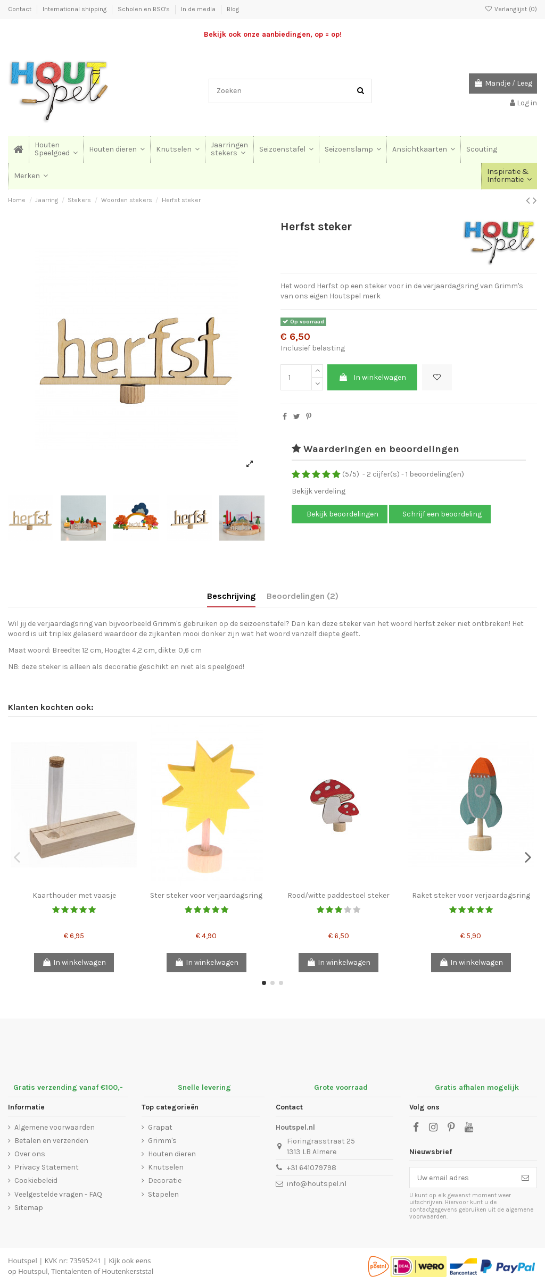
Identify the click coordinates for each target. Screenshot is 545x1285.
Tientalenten (71, 1271)
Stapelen (163, 1194)
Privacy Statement (46, 1167)
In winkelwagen (372, 377)
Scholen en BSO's (144, 9)
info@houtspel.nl (316, 1183)
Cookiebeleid (35, 1180)
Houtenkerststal (127, 1271)
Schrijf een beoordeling (442, 514)
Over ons (29, 1153)
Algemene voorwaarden (54, 1127)
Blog (233, 9)
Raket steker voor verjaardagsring (471, 895)
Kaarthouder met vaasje (74, 895)
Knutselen (166, 1167)
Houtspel (22, 1260)
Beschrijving (231, 596)
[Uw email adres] (462, 1177)
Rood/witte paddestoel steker (338, 895)
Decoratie (164, 1180)
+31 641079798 (311, 1167)
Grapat (160, 1127)
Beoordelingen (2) (302, 596)
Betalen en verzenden (51, 1140)
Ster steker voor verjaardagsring (206, 895)
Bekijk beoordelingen (341, 514)
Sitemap (28, 1207)
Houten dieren (172, 1153)
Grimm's (162, 1140)
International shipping (75, 9)
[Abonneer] (525, 1177)
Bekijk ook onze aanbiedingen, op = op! (273, 34)
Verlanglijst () (511, 9)
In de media (199, 9)
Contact (20, 9)
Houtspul (32, 1271)
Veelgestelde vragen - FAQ (58, 1194)
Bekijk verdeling (318, 491)
